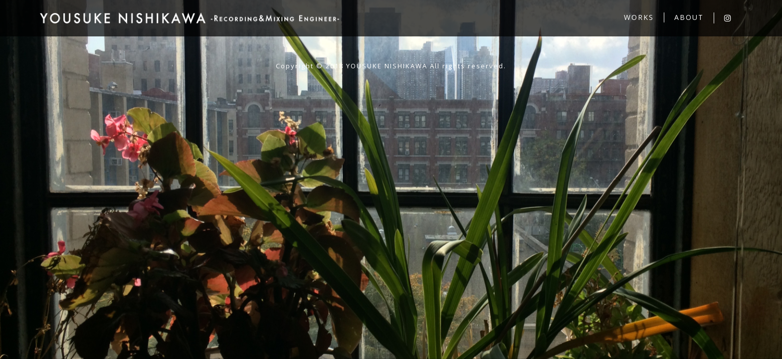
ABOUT (689, 17)
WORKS (639, 17)
